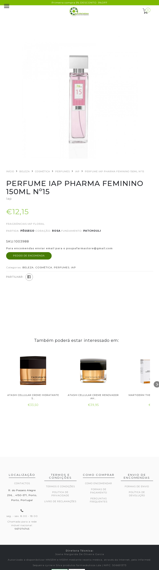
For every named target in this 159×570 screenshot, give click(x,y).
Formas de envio (137, 486)
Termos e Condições (60, 486)
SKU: (10, 241)
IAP (77, 171)
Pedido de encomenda (29, 255)
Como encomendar (98, 483)
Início (10, 171)
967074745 (22, 528)
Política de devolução (137, 494)
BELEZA (24, 171)
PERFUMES (62, 171)
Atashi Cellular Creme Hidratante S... (33, 397)
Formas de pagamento (98, 491)
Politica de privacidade (60, 494)
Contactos (22, 483)
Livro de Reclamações (60, 501)
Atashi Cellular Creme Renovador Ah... (93, 397)
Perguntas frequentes (98, 500)
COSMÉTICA (42, 171)
